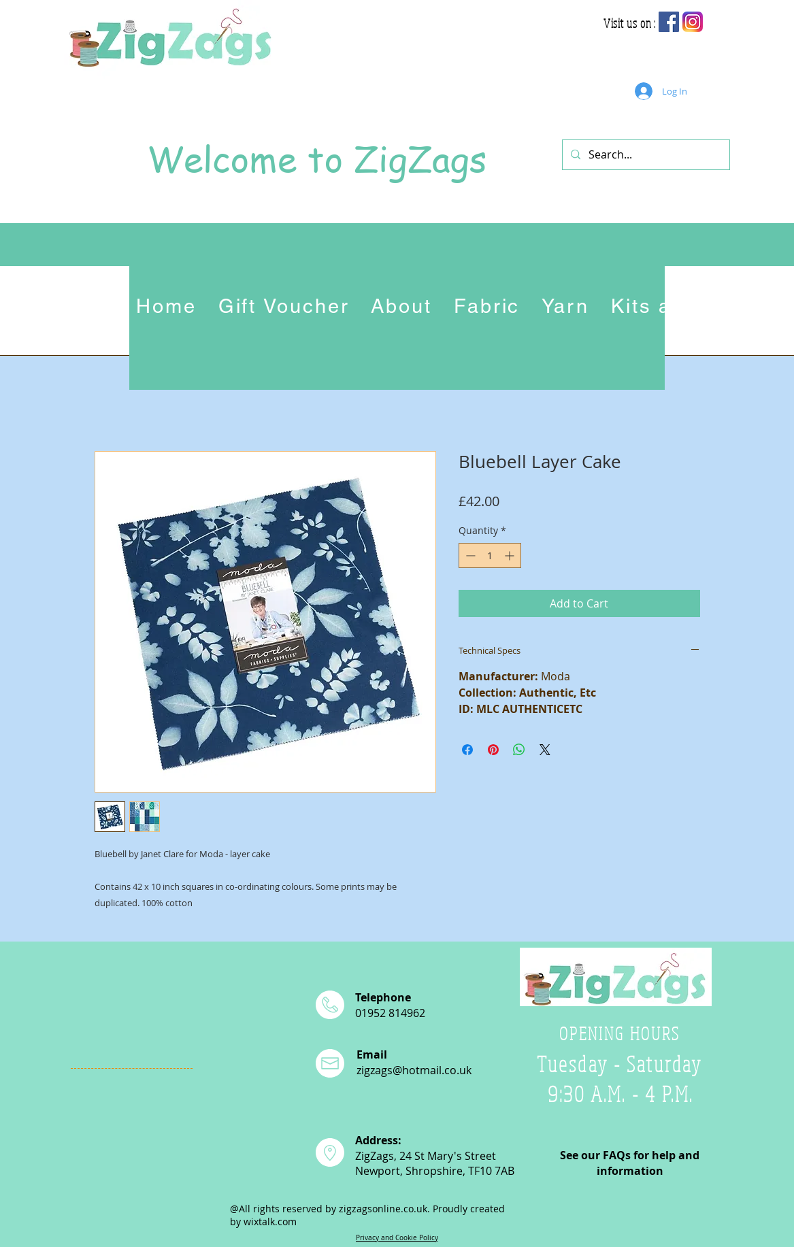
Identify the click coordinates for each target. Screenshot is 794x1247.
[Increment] (510, 555)
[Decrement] (469, 555)
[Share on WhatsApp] (519, 750)
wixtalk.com (270, 1221)
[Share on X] (545, 750)
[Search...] (645, 154)
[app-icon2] (692, 22)
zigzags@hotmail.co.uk (414, 1070)
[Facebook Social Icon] (669, 22)
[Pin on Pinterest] (493, 750)
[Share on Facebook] (467, 750)
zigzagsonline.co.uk (383, 1208)
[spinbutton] (490, 555)
